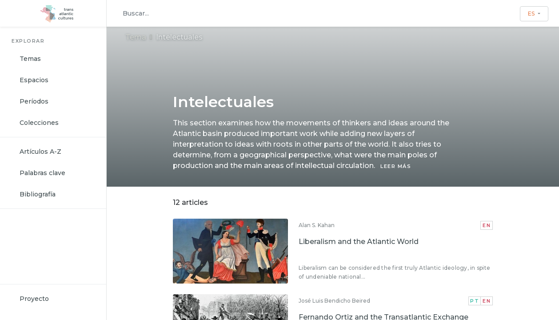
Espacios (34, 80)
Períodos (34, 101)
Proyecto (34, 299)
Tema (135, 37)
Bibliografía (38, 194)
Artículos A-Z (40, 152)
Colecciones (39, 123)
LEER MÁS (395, 166)
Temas (30, 59)
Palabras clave (42, 173)
